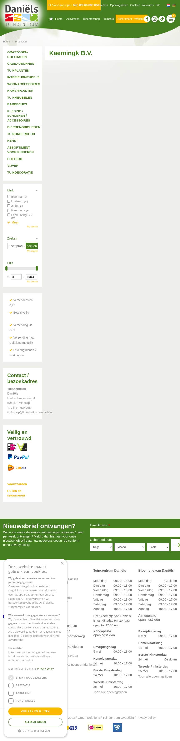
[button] (35, 731)
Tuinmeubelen (19, 97)
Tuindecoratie (20, 172)
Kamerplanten (20, 90)
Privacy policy (146, 717)
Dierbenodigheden (22, 127)
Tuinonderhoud (21, 134)
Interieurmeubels (22, 77)
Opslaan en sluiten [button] (35, 711)
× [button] (62, 563)
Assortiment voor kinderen (20, 150)
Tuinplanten (18, 70)
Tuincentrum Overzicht (118, 717)
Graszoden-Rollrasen (17, 54)
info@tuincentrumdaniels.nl (72, 664)
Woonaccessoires (22, 84)
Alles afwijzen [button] (35, 722)
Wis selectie (32, 227)
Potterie (15, 159)
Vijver (12, 165)
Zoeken (12, 238)
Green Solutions (89, 717)
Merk (10, 190)
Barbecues (17, 104)
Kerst (12, 140)
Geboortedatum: (101, 539)
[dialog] (35, 648)
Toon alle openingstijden (110, 692)
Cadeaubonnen (20, 63)
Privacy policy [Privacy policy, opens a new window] (45, 668)
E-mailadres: (100, 525)
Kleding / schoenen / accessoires (18, 115)
